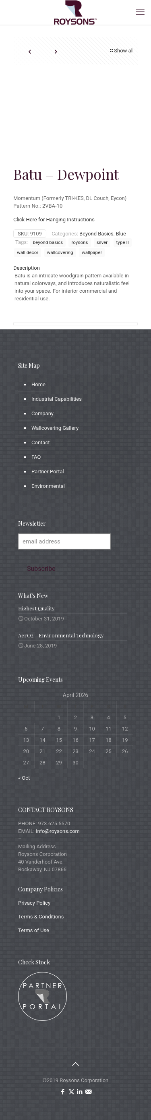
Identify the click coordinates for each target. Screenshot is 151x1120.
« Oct (24, 778)
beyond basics (48, 242)
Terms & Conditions (41, 917)
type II (122, 242)
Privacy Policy (34, 903)
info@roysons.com (58, 831)
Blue (121, 234)
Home (38, 384)
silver (102, 242)
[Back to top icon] (75, 1063)
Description (26, 268)
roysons (79, 242)
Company (42, 413)
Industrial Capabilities (56, 399)
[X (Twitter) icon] (71, 1091)
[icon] (88, 1091)
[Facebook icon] (63, 1091)
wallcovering (60, 252)
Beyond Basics (96, 234)
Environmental (48, 486)
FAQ (36, 457)
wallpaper (92, 252)
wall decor (27, 252)
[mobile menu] (140, 12)
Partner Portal (47, 471)
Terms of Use (33, 930)
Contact (40, 442)
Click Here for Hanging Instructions (54, 220)
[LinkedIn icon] (80, 1091)
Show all (121, 51)
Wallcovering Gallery (55, 428)
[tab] (75, 268)
